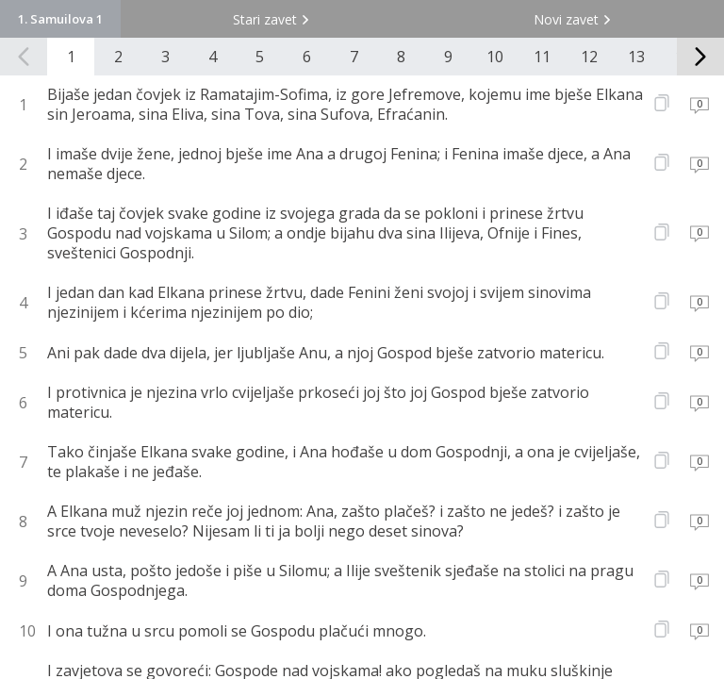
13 (636, 56)
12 (589, 56)
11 (542, 56)
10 (494, 56)
